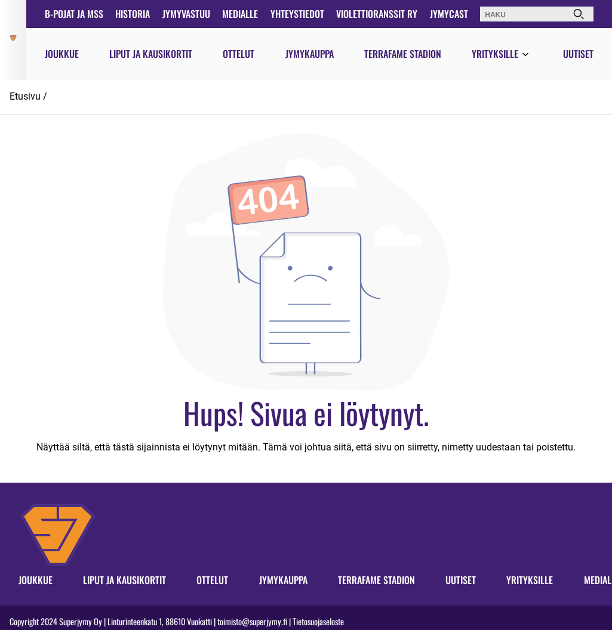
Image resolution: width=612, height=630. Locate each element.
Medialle (240, 14)
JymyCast (449, 14)
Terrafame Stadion (402, 54)
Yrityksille (495, 54)
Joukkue (62, 54)
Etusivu (25, 96)
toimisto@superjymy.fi (252, 621)
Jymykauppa (309, 54)
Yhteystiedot (297, 14)
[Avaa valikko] (525, 55)
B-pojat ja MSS (74, 14)
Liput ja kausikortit (150, 54)
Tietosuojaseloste (318, 621)
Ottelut (238, 54)
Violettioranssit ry (376, 14)
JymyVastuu (186, 14)
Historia (132, 14)
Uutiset (578, 54)
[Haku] (578, 14)
